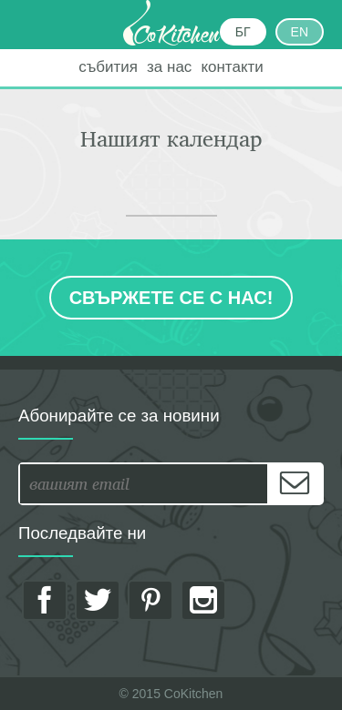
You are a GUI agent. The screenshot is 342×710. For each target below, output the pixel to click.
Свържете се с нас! (171, 298)
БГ (243, 32)
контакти (232, 67)
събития (108, 67)
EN (299, 32)
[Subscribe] (294, 483)
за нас (169, 67)
